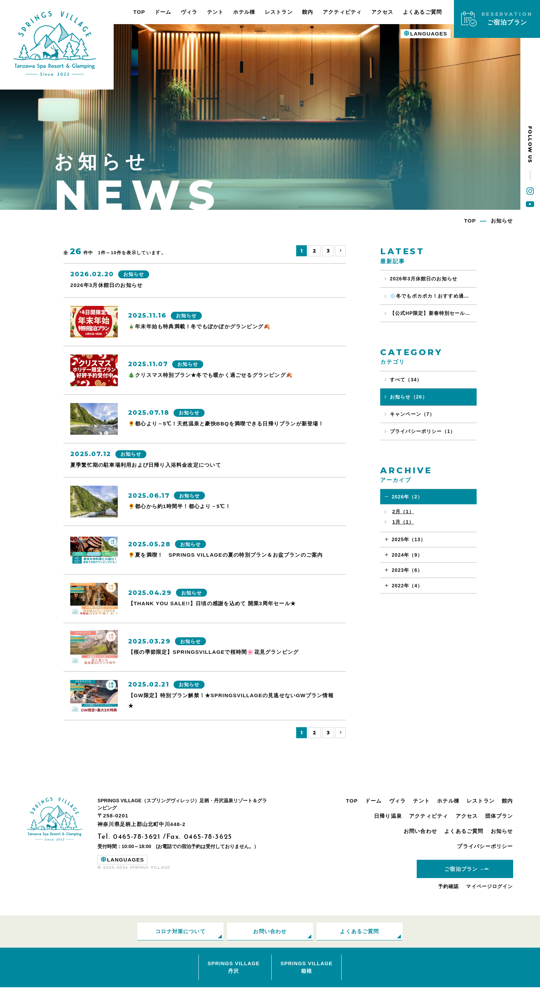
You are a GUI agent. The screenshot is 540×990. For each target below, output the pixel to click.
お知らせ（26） (408, 397)
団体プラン (499, 817)
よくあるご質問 (422, 12)
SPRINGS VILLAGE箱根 (306, 969)
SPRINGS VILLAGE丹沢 (233, 969)
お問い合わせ (420, 832)
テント (215, 12)
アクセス (382, 12)
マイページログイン (489, 887)
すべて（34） (406, 379)
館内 (307, 12)
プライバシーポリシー (485, 847)
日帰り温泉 (388, 817)
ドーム (163, 12)
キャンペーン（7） (412, 414)
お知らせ (502, 832)
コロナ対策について (180, 933)
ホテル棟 (244, 12)
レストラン (279, 12)
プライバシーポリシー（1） (422, 431)
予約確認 (448, 887)
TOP (139, 12)
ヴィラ (189, 12)
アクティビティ (342, 12)
